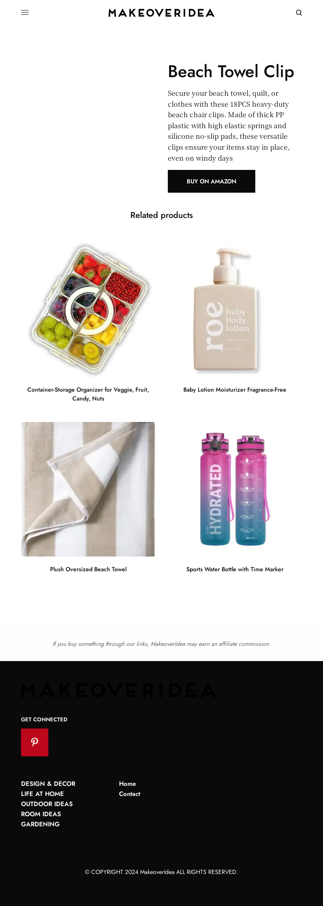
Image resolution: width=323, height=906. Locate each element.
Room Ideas (41, 814)
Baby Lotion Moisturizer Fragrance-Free (234, 389)
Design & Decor (48, 783)
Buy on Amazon (211, 181)
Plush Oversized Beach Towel (88, 569)
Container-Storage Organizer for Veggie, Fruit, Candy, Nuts (88, 394)
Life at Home (42, 793)
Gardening (40, 824)
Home (127, 783)
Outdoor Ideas (47, 804)
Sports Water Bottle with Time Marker (234, 569)
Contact (129, 793)
